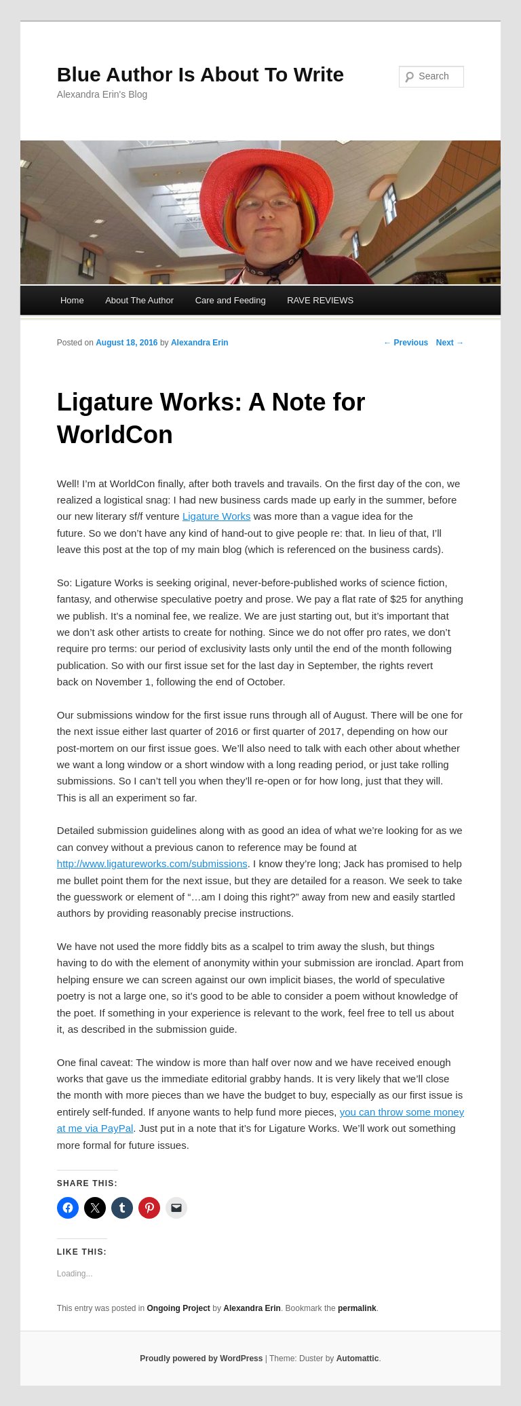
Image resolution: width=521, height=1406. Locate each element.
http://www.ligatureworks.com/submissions (152, 863)
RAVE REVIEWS (320, 300)
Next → (450, 342)
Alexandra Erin (200, 342)
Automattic (357, 1358)
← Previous (405, 342)
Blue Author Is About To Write (200, 74)
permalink (357, 1308)
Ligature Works (216, 516)
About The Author (139, 300)
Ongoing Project (178, 1308)
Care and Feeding (230, 300)
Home (72, 300)
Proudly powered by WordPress (201, 1358)
